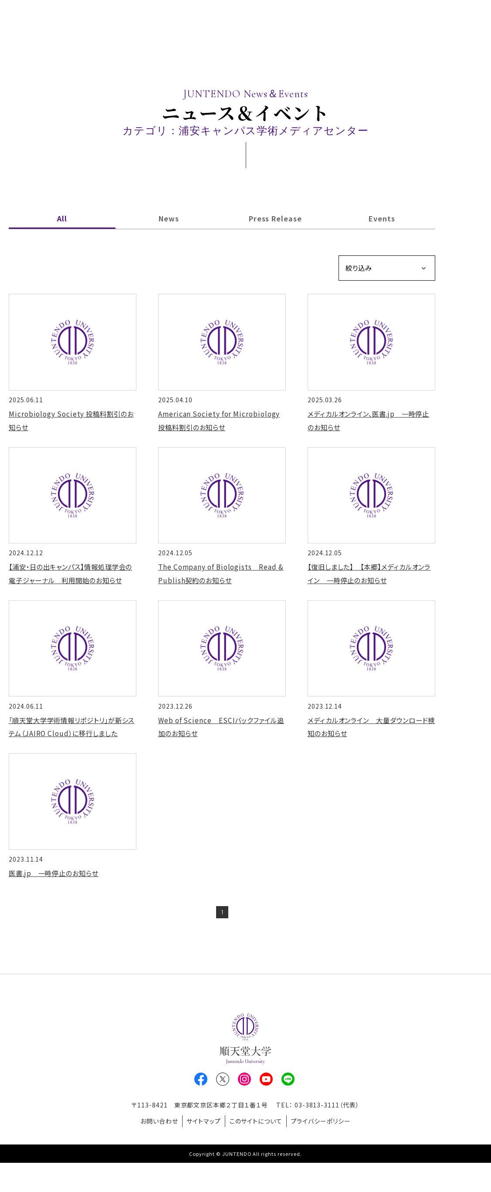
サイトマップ (201, 1152)
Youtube (266, 1111)
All (62, 218)
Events (382, 218)
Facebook (200, 1111)
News (169, 218)
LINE (288, 1111)
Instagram (244, 1111)
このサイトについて (257, 1152)
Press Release (275, 218)
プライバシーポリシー (327, 1152)
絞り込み (360, 268)
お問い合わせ (153, 1152)
